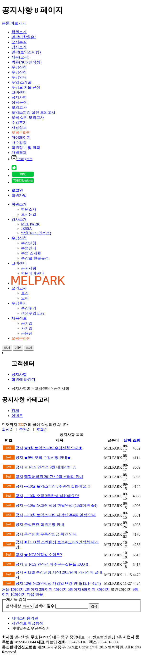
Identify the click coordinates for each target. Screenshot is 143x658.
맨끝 (39, 594)
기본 (18, 347)
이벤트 (17, 416)
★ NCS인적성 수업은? (43, 555)
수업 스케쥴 (31, 253)
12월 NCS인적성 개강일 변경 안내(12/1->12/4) (62, 583)
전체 (15, 411)
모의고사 (19, 107)
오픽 (25, 298)
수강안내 (19, 77)
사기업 (26, 328)
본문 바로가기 (14, 23)
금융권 (26, 333)
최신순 (7, 429)
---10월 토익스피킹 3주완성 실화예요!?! (57, 486)
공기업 (26, 323)
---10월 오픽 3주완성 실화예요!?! (51, 496)
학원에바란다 (32, 273)
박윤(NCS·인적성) (26, 62)
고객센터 (19, 92)
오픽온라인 (21, 132)
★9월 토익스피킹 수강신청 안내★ (53, 448)
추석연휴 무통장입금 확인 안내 (50, 534)
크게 (29, 347)
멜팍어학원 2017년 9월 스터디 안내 (53, 477)
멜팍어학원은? (23, 37)
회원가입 (19, 195)
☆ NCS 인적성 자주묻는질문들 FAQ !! (56, 564)
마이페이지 (21, 137)
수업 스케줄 (21, 82)
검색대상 (13, 606)
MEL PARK (30, 224)
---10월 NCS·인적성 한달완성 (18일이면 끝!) (60, 505)
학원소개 (19, 32)
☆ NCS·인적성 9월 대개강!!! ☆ (50, 467)
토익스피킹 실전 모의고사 (33, 112)
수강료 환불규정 (35, 258)
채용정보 (19, 127)
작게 (7, 347)
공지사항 (19, 97)
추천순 (25, 429)
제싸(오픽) (20, 57)
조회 (136, 440)
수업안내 (28, 248)
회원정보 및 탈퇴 (25, 148)
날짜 (127, 440)
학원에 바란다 (23, 379)
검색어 (44, 606)
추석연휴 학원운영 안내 (44, 525)
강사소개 (19, 47)
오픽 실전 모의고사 (27, 117)
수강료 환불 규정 (25, 87)
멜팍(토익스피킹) (26, 52)
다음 (30, 594)
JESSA (26, 228)
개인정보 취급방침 (27, 623)
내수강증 (19, 143)
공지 (19, 448)
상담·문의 (19, 102)
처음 (6, 589)
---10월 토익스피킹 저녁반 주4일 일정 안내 (60, 515)
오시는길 (19, 42)
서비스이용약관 (24, 618)
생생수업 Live (32, 313)
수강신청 (19, 67)
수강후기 (19, 122)
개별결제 (19, 153)
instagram (21, 159)
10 (18, 594)
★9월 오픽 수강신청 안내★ (47, 458)
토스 (25, 293)
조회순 (42, 429)
